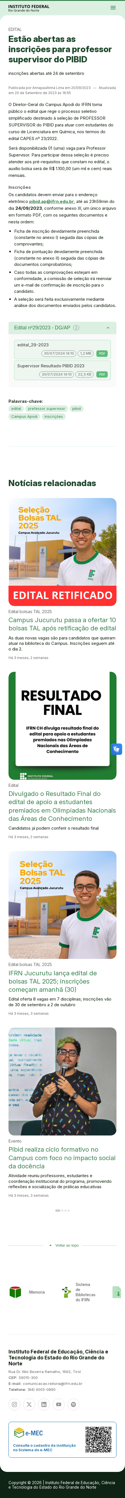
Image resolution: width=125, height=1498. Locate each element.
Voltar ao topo (67, 1245)
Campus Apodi (24, 416)
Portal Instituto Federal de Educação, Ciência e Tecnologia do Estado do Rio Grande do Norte (35, 8)
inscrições (54, 416)
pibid (76, 408)
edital (16, 408)
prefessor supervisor (46, 408)
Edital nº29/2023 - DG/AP (46, 327)
